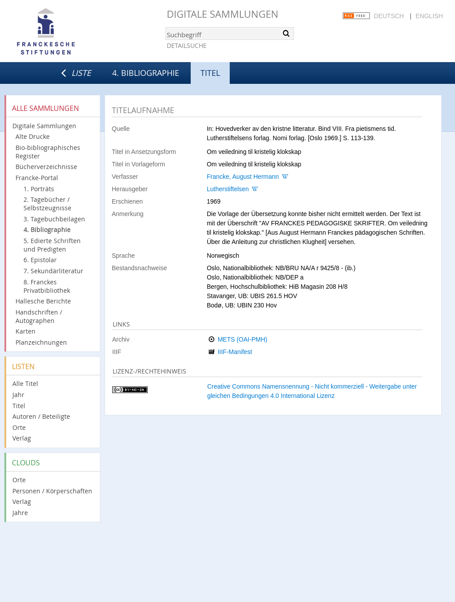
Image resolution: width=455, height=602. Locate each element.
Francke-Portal (37, 177)
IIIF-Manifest (235, 351)
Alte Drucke (33, 136)
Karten (25, 331)
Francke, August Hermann (243, 176)
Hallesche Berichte (43, 301)
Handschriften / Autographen (39, 316)
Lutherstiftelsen (228, 189)
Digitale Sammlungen (222, 14)
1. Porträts (39, 189)
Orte (19, 427)
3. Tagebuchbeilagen (54, 219)
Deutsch (389, 16)
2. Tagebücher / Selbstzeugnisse (47, 203)
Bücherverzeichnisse (46, 166)
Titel (18, 405)
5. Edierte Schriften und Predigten (52, 244)
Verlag (21, 438)
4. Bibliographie (145, 72)
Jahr (18, 394)
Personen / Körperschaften (52, 491)
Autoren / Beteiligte (41, 416)
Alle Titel (25, 383)
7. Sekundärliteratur (53, 271)
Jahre (20, 512)
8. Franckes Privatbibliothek (47, 286)
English (429, 16)
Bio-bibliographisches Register (48, 151)
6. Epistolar (40, 260)
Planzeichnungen (41, 342)
